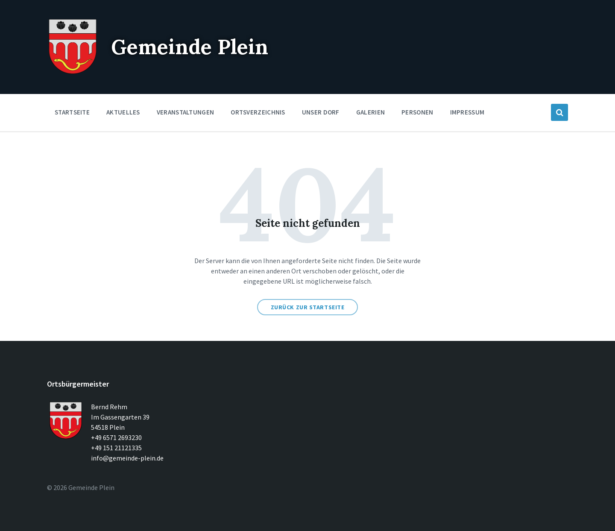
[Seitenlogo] (72, 72)
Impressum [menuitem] (467, 112)
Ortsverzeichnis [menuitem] (258, 112)
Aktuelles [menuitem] (123, 112)
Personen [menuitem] (417, 112)
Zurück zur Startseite (308, 307)
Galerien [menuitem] (370, 112)
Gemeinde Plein (189, 47)
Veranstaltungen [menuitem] (185, 112)
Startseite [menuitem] (72, 112)
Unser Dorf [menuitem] (321, 112)
